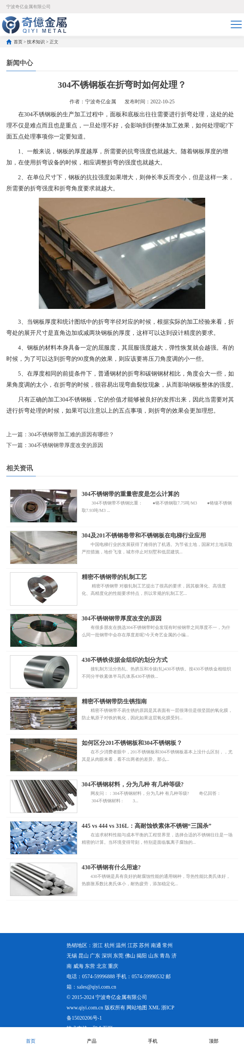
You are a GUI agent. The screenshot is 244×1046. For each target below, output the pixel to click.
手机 (152, 1036)
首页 (18, 41)
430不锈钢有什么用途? (111, 867)
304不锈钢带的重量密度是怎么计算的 (130, 494)
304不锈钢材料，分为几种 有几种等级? (133, 784)
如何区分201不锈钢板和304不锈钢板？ (132, 743)
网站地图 (136, 1007)
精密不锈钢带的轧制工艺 (114, 577)
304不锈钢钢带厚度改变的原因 (66, 445)
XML (154, 1007)
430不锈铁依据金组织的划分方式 (124, 660)
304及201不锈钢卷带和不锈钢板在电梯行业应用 (144, 535)
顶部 (213, 1036)
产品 (91, 1036)
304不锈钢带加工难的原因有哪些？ (71, 434)
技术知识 (36, 41)
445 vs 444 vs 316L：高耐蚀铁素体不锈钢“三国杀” (146, 826)
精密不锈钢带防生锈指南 (114, 701)
